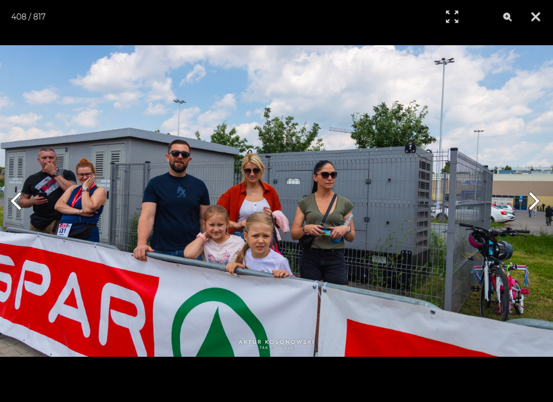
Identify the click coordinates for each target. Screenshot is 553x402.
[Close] (536, 17)
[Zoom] (508, 17)
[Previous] (21, 201)
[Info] (480, 17)
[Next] (532, 201)
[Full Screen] (452, 17)
